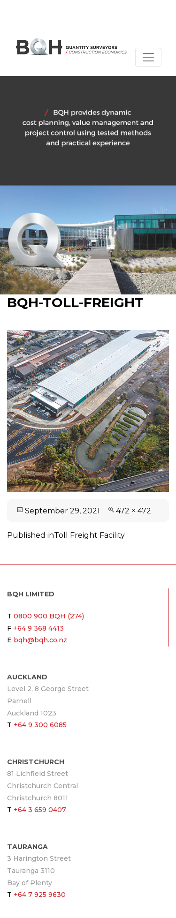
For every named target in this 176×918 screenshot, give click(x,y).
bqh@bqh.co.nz (40, 640)
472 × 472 (133, 510)
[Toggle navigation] (148, 57)
